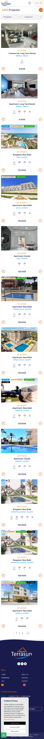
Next (41, 35)
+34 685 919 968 (25, 696)
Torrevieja (32, 709)
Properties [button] (5, 678)
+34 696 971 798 (13, 696)
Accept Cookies (15, 723)
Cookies (35, 735)
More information (9, 719)
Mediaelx (30, 736)
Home (3, 674)
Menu (38, 3)
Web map (14, 736)
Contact (25, 681)
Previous (3, 35)
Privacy (30, 735)
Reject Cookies (15, 731)
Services (25, 678)
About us (25, 674)
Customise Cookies (15, 727)
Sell (3, 681)
